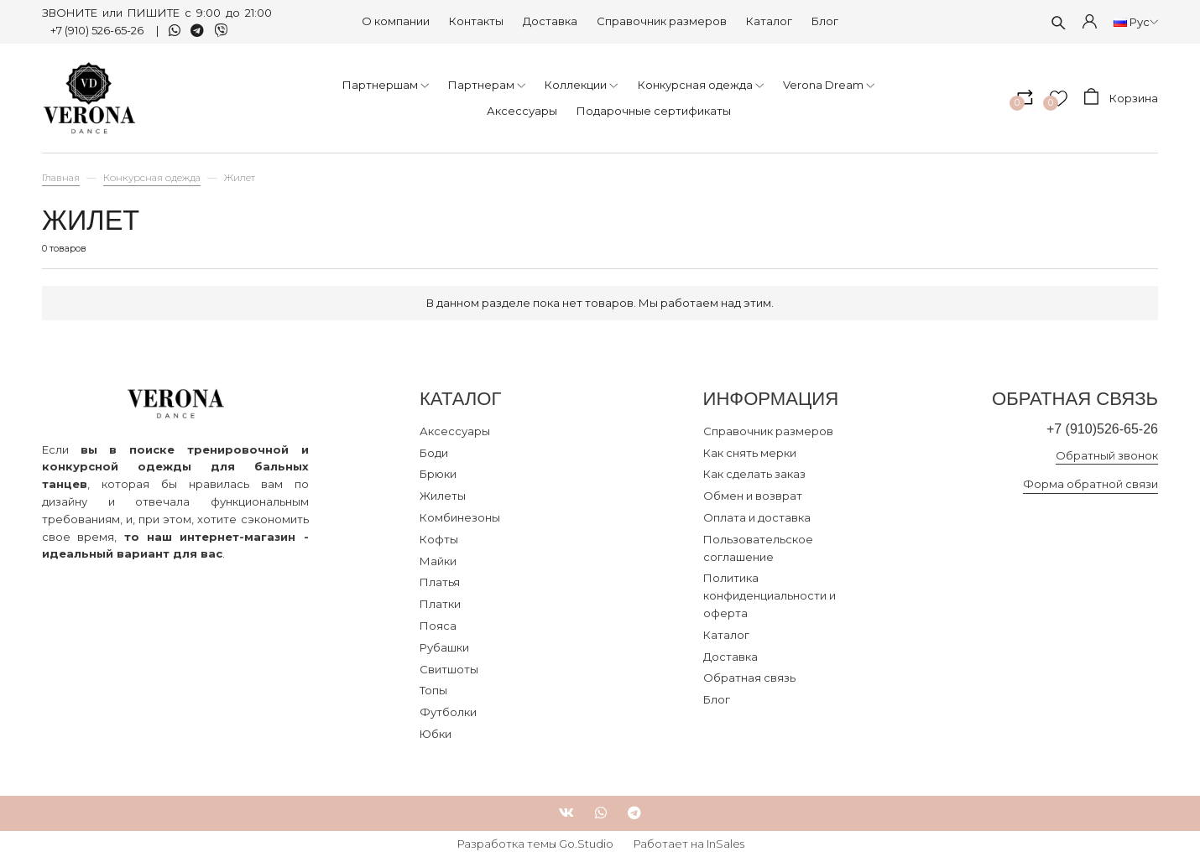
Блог (824, 21)
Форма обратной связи (1090, 484)
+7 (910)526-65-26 (1099, 429)
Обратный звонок (1107, 455)
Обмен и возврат (752, 495)
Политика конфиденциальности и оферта (769, 595)
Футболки (448, 712)
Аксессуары (455, 431)
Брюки (438, 473)
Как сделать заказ (754, 473)
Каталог (769, 21)
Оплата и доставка (757, 517)
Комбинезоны (460, 517)
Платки (440, 603)
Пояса (438, 625)
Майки (438, 561)
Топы (433, 690)
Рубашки (444, 647)
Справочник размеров (662, 21)
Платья (440, 582)
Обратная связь (749, 677)
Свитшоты (449, 669)
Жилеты (443, 495)
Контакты (476, 21)
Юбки (435, 733)
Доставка (550, 21)
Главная (61, 178)
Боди (434, 453)
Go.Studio (586, 843)
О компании (396, 21)
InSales (725, 843)
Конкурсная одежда (152, 178)
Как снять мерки (749, 453)
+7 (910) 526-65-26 (98, 30)
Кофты (439, 539)
